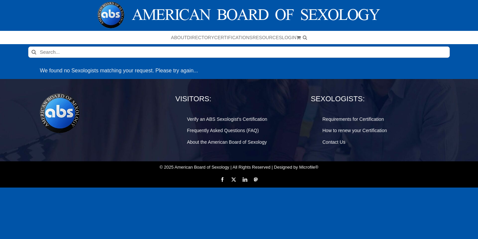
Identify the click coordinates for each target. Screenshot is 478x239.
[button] (374, 37)
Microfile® (308, 167)
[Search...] (239, 52)
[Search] (34, 52)
